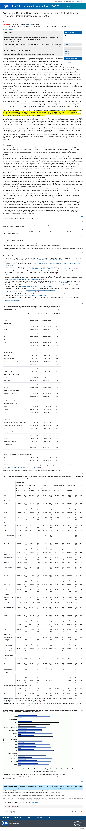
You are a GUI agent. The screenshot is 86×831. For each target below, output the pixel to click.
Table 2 (67, 54)
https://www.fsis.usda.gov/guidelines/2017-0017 (56, 283)
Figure (12, 136)
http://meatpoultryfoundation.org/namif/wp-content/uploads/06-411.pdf (27, 279)
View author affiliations (72, 27)
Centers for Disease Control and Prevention (15, 812)
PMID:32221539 (48, 286)
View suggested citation (8, 29)
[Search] (74, 6)
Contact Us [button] (6, 818)
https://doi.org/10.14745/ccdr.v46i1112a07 (28, 295)
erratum (28, 24)
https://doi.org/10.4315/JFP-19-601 (32, 286)
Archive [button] (51, 818)
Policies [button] (29, 818)
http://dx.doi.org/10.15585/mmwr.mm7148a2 (64, 788)
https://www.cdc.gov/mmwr (16, 799)
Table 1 (67, 51)
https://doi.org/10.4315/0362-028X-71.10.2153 (41, 260)
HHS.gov (77, 828)
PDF (69, 62)
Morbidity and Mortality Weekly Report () (36, 6)
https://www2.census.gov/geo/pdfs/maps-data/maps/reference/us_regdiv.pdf (23, 243)
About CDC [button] (18, 818)
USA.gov (82, 828)
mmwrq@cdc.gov (35, 802)
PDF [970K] (15, 806)
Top (82, 142)
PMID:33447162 (45, 295)
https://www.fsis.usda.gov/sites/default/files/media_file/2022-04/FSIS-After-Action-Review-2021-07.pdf (32, 274)
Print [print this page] (4, 21)
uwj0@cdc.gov (28, 218)
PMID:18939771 (59, 260)
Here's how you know (79, 1)
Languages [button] (40, 818)
